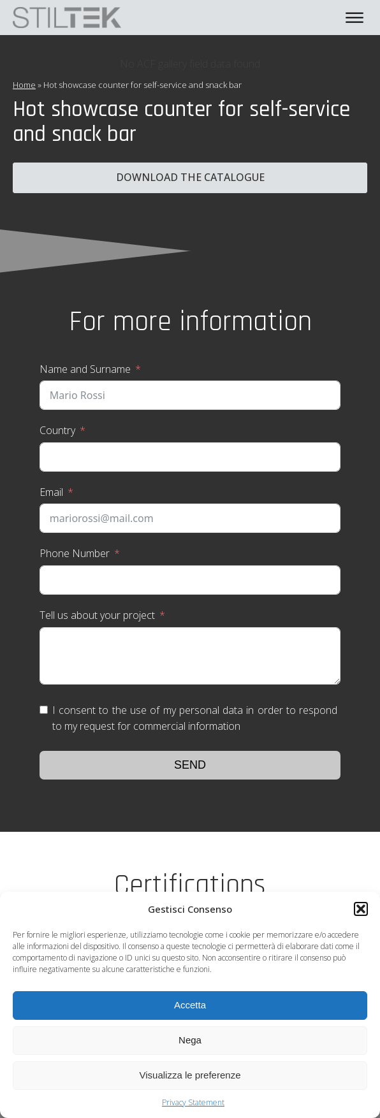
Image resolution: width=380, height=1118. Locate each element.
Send (190, 765)
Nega (190, 1040)
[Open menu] (354, 17)
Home (24, 85)
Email (51, 492)
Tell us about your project (97, 615)
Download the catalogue (190, 177)
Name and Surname (85, 369)
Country (57, 430)
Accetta (190, 1004)
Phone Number (75, 553)
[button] (360, 909)
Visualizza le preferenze (190, 1075)
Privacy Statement (193, 1102)
